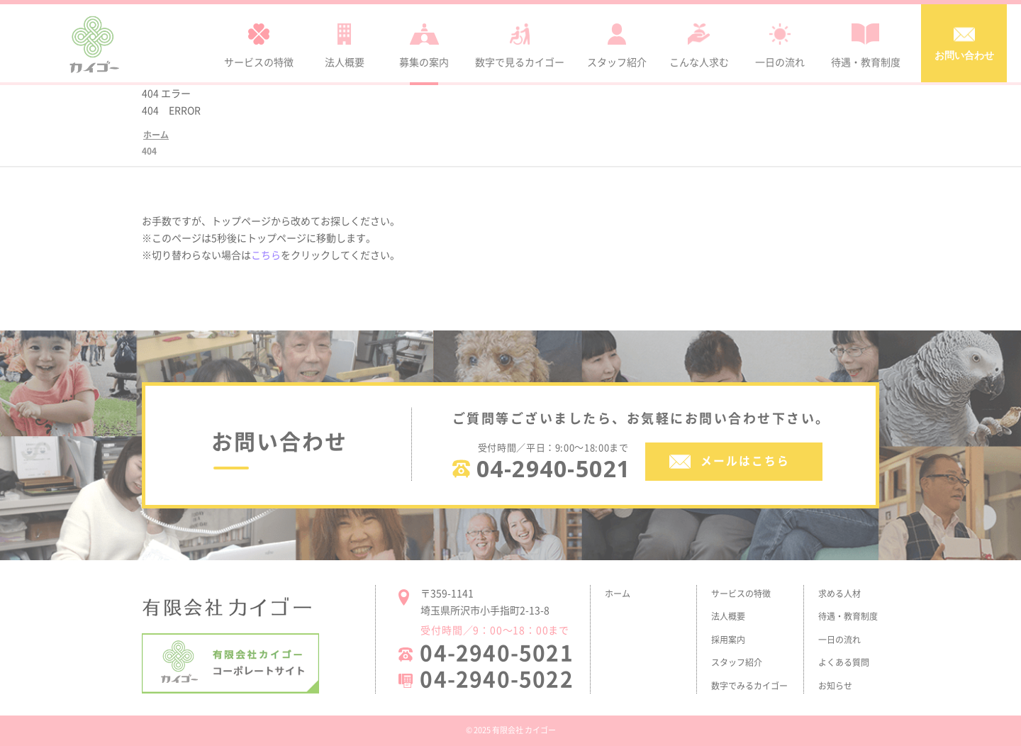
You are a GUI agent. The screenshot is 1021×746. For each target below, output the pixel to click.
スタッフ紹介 (736, 662)
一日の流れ (839, 639)
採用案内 (728, 639)
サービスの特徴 (741, 593)
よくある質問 (843, 662)
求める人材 (839, 593)
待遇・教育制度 (848, 616)
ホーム (617, 593)
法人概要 (728, 616)
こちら (266, 254)
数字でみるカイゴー (749, 685)
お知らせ (835, 685)
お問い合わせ (964, 42)
